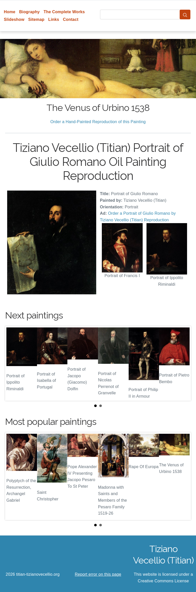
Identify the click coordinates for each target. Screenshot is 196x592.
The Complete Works (64, 12)
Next (183, 363)
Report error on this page (98, 574)
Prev (13, 363)
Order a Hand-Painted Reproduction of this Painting (98, 122)
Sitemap (36, 19)
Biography (29, 12)
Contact (71, 19)
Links (53, 19)
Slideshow (14, 19)
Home (9, 12)
